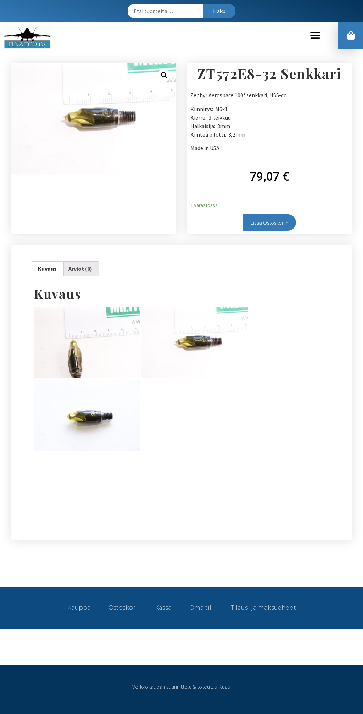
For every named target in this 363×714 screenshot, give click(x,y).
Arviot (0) (80, 268)
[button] (315, 35)
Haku (219, 11)
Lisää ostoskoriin (270, 222)
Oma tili (201, 607)
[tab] (47, 269)
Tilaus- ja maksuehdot (263, 607)
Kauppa (79, 607)
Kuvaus (47, 268)
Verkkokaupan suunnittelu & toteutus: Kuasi (181, 686)
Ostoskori (122, 607)
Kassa (163, 607)
